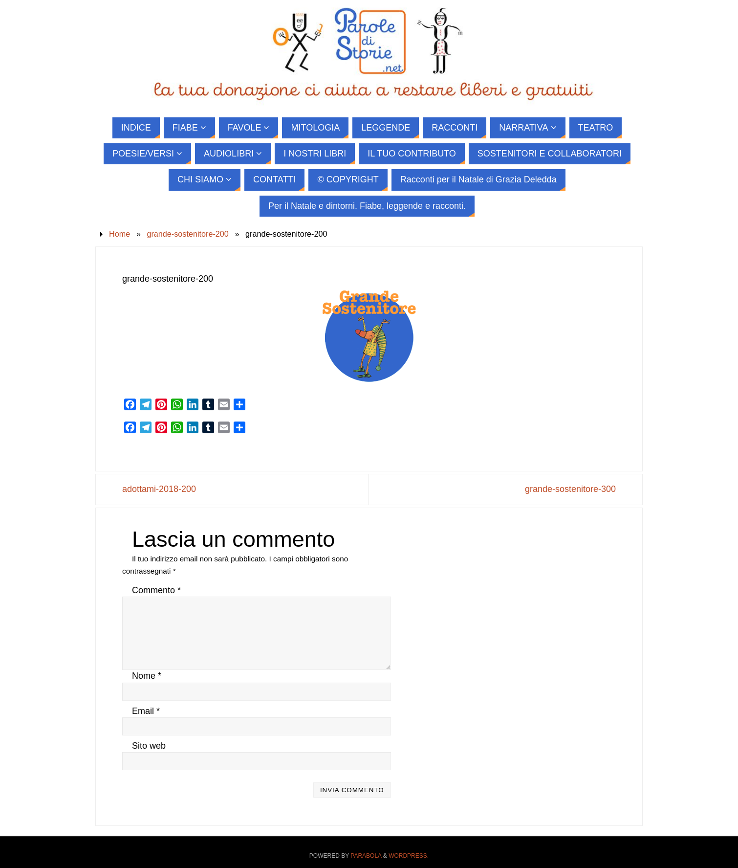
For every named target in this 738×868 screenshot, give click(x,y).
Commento (156, 590)
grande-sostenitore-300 (570, 489)
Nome (146, 676)
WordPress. (409, 855)
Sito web (149, 746)
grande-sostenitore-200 (187, 233)
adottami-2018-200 (159, 489)
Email (146, 711)
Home (119, 233)
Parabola (365, 855)
